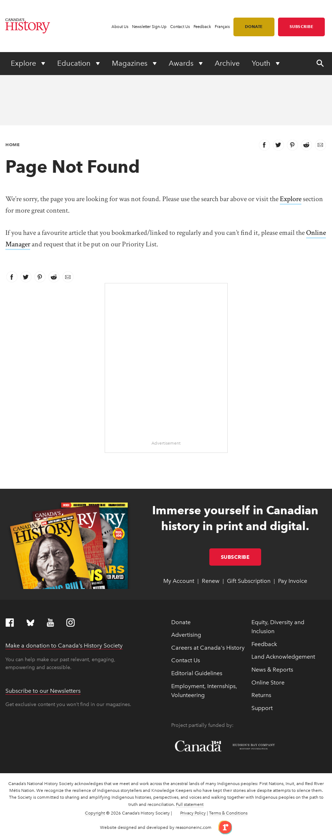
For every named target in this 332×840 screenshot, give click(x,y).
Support (262, 708)
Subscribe (302, 26)
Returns (261, 695)
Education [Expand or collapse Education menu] (74, 63)
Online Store (268, 682)
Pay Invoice (292, 580)
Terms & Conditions (228, 813)
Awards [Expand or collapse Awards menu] (182, 63)
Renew (210, 580)
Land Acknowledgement (283, 656)
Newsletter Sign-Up (149, 26)
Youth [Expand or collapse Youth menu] (262, 63)
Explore (290, 199)
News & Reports (272, 669)
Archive (227, 63)
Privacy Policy (193, 813)
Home (12, 144)
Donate (254, 26)
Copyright (95, 813)
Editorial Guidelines (196, 673)
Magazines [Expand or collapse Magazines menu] (130, 63)
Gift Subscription (248, 580)
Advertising (186, 634)
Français (222, 26)
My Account (178, 580)
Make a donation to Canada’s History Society (64, 645)
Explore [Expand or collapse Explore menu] (24, 63)
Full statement (190, 804)
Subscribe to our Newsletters (43, 690)
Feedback (202, 26)
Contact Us (180, 26)
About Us (120, 26)
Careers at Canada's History (208, 647)
